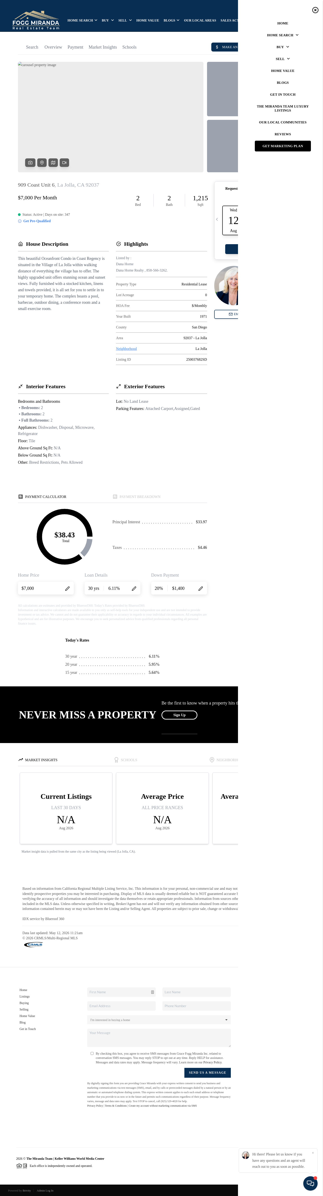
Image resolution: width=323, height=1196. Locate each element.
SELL (125, 20)
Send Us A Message (207, 1072)
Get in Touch (28, 1029)
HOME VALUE (147, 20)
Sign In (305, 4)
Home (23, 990)
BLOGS (171, 20)
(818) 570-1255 (272, 1041)
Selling (24, 1009)
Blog (23, 1022)
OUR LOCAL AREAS (200, 20)
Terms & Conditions (116, 1105)
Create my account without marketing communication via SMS (163, 1105)
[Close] (313, 1153)
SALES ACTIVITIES (236, 20)
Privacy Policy (212, 1062)
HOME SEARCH (82, 20)
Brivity (27, 1190)
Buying (24, 1003)
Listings (25, 996)
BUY (108, 20)
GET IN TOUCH (294, 20)
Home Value (27, 1016)
